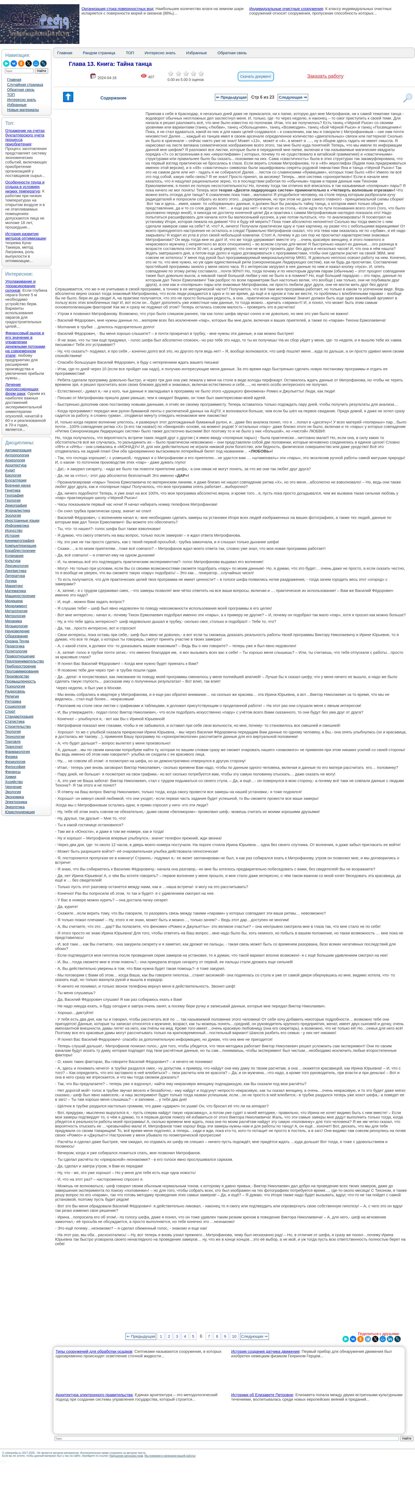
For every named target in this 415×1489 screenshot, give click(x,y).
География (14, 495)
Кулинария (14, 556)
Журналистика (17, 510)
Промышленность (20, 681)
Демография (16, 505)
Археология (15, 460)
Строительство (18, 726)
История (12, 535)
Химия (10, 777)
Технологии (15, 736)
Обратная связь (20, 90)
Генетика (12, 490)
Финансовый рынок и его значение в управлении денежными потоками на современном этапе (25, 344)
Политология (16, 651)
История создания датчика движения (265, 1351)
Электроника (16, 802)
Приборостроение (20, 666)
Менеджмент (16, 606)
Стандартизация (19, 716)
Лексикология (16, 566)
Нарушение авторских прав (126, 1455)
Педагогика (14, 646)
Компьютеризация (20, 545)
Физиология (15, 762)
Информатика (17, 525)
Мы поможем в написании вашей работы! (170, 1455)
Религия (12, 696)
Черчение (13, 787)
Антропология (17, 455)
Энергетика (15, 807)
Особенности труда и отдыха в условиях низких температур (24, 186)
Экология (13, 792)
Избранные (16, 105)
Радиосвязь (15, 691)
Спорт (10, 711)
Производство (17, 676)
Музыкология (16, 626)
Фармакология (17, 752)
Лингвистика (15, 571)
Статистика (15, 721)
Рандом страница (99, 53)
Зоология (13, 515)
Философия (15, 767)
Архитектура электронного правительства (94, 1394)
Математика (15, 591)
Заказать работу (325, 76)
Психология (15, 686)
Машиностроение (20, 596)
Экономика (14, 797)
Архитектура (15, 465)
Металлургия (16, 611)
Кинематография (19, 540)
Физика (11, 757)
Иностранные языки (22, 520)
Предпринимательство (24, 661)
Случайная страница (25, 85)
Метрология (15, 616)
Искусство (13, 530)
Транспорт (14, 746)
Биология (13, 475)
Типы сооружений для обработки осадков (94, 1351)
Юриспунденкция (20, 812)
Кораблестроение (20, 551)
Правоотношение (20, 656)
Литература (15, 576)
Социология (15, 706)
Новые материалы (23, 110)
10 (234, 1336)
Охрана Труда (17, 641)
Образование (16, 636)
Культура (12, 561)
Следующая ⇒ (293, 97)
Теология (13, 731)
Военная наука (17, 485)
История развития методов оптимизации (25, 235)
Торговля (12, 741)
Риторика (13, 701)
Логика (11, 581)
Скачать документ (255, 76)
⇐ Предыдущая (231, 97)
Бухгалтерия (15, 480)
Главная (14, 79)
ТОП (11, 95)
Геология (13, 500)
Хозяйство (14, 782)
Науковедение (17, 631)
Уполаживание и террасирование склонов (20, 286)
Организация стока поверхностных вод (117, 8)
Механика (13, 621)
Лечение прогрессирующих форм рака (22, 389)
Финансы (13, 772)
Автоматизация (18, 450)
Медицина (14, 601)
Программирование (22, 671)
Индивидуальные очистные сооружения (286, 8)
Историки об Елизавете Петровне (262, 1394)
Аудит (10, 470)
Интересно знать (21, 100)
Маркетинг (14, 586)
